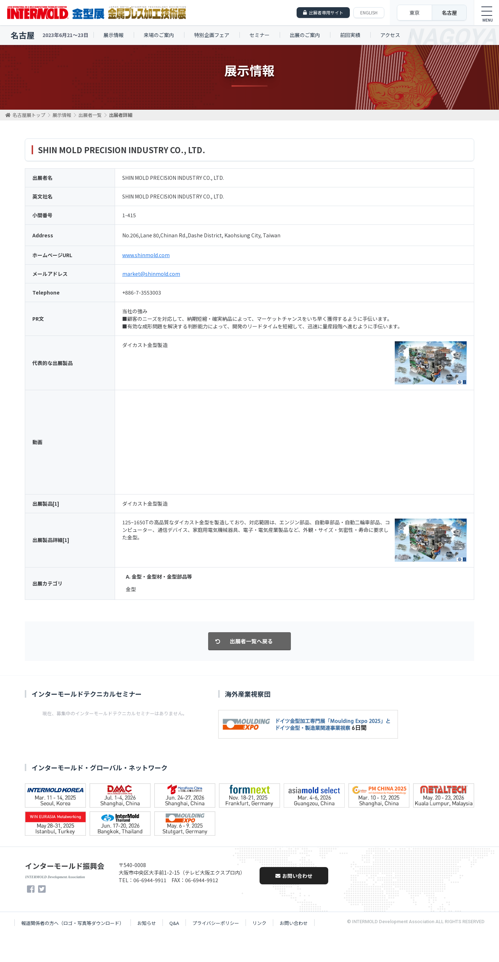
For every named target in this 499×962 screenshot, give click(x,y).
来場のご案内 (159, 35)
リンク (259, 923)
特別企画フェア (211, 35)
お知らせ (146, 923)
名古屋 (449, 12)
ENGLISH (368, 12)
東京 (414, 12)
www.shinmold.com (146, 255)
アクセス (390, 35)
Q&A (174, 923)
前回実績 (350, 35)
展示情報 (114, 35)
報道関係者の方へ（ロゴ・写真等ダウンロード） (72, 923)
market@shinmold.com (151, 273)
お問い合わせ (293, 875)
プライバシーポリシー (215, 923)
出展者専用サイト (326, 12)
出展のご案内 (305, 35)
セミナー (259, 35)
